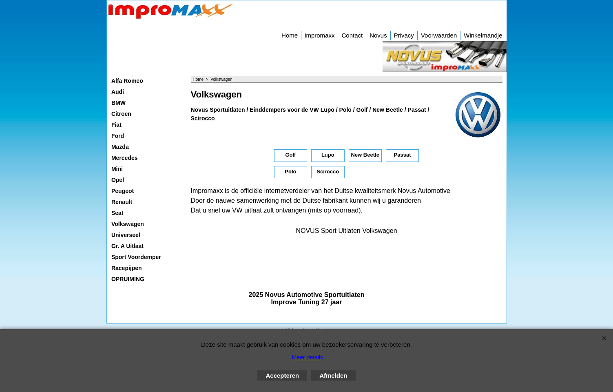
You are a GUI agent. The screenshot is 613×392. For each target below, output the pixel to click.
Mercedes (124, 158)
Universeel (125, 235)
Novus (378, 35)
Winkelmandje (483, 35)
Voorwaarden (439, 35)
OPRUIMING (127, 279)
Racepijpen (126, 268)
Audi (117, 92)
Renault (121, 202)
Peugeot (122, 191)
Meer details (307, 357)
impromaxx (319, 35)
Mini (117, 169)
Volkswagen (127, 224)
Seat (117, 213)
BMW (118, 103)
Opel (117, 180)
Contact (352, 35)
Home (289, 35)
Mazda (120, 147)
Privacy (404, 35)
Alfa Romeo (127, 81)
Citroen (121, 114)
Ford (117, 136)
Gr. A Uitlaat (127, 246)
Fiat (116, 125)
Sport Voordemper (136, 257)
